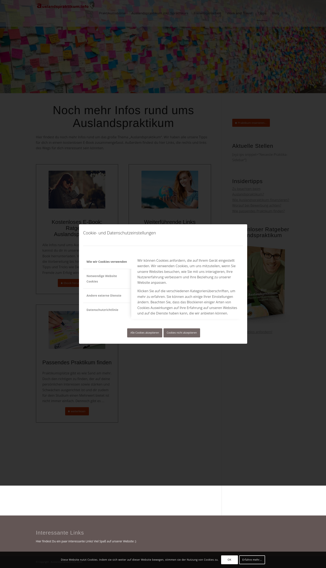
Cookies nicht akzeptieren (182, 332)
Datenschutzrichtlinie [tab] (102, 310)
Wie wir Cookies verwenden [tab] (107, 262)
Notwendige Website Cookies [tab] (102, 278)
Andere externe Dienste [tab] (104, 295)
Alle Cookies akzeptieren (144, 332)
